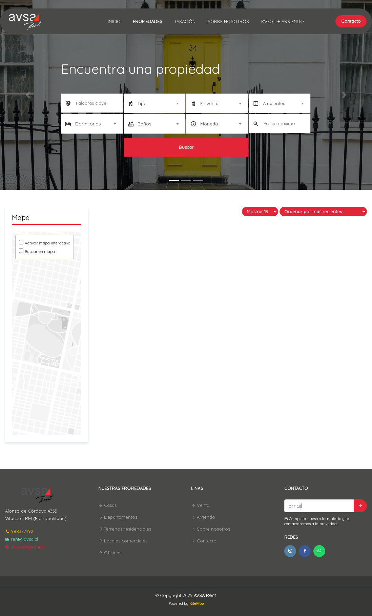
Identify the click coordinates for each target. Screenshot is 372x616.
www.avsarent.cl (25, 547)
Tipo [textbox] (142, 103)
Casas (107, 505)
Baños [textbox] (144, 123)
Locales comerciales (122, 540)
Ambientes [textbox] (274, 103)
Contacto (351, 21)
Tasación (184, 21)
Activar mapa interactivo (47, 242)
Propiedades (147, 21)
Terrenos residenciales (124, 529)
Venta (200, 505)
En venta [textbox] (209, 103)
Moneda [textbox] (209, 123)
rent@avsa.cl (21, 539)
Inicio (114, 21)
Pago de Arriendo (282, 21)
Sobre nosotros (228, 21)
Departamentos (117, 517)
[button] (28, 95)
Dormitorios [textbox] (88, 123)
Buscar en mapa (40, 251)
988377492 (19, 531)
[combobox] (154, 103)
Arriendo (203, 517)
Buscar (186, 147)
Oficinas (109, 552)
